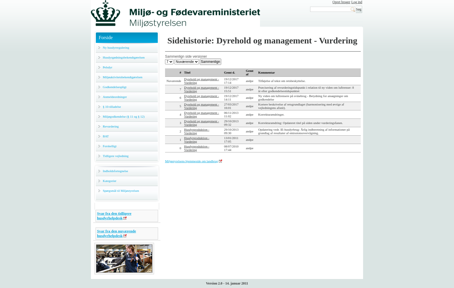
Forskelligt (110, 146)
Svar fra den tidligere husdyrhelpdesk (114, 215)
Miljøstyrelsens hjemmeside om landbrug (191, 161)
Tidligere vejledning (116, 156)
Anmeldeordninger (115, 97)
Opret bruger (341, 2)
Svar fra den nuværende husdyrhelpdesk (116, 233)
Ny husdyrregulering (116, 47)
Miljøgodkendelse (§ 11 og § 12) (123, 116)
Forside (106, 37)
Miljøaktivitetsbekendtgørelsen (122, 77)
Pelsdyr (107, 67)
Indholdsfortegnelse (115, 171)
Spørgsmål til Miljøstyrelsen (121, 190)
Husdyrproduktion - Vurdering (196, 131)
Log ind (356, 2)
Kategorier (109, 181)
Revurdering (111, 126)
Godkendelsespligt (115, 87)
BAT (106, 136)
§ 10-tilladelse (112, 106)
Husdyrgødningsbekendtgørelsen (124, 57)
